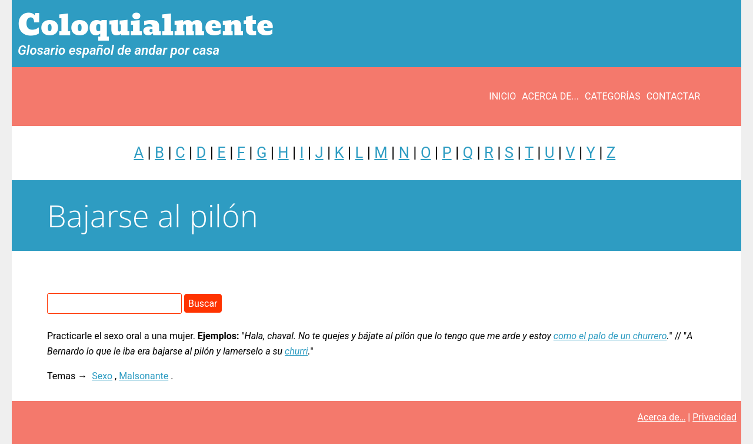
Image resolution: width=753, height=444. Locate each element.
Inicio (502, 96)
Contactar (673, 96)
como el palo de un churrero (610, 336)
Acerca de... (550, 96)
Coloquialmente (146, 25)
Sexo (102, 376)
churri (296, 351)
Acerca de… (662, 417)
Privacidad (714, 417)
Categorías (613, 96)
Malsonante (143, 376)
